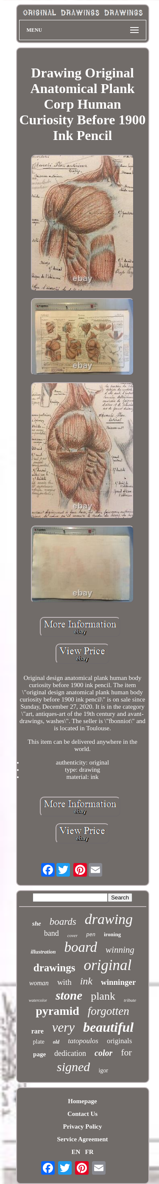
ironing (112, 934)
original (107, 965)
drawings (54, 967)
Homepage (82, 1101)
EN (75, 1151)
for (126, 1052)
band (51, 933)
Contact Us (82, 1113)
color (103, 1053)
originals (119, 1041)
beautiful (108, 1027)
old (56, 1042)
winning (120, 950)
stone (69, 995)
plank (103, 996)
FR (89, 1151)
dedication (70, 1053)
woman (39, 983)
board (80, 947)
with (64, 982)
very (63, 1027)
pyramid (57, 1010)
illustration (43, 951)
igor (103, 1070)
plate (39, 1042)
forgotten (108, 1011)
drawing (109, 919)
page (39, 1054)
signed (73, 1067)
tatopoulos (83, 1041)
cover (72, 935)
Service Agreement (82, 1139)
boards (63, 921)
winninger (118, 982)
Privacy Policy (82, 1126)
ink (86, 981)
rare (37, 1031)
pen (90, 935)
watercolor (38, 1000)
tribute (130, 1000)
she (36, 923)
